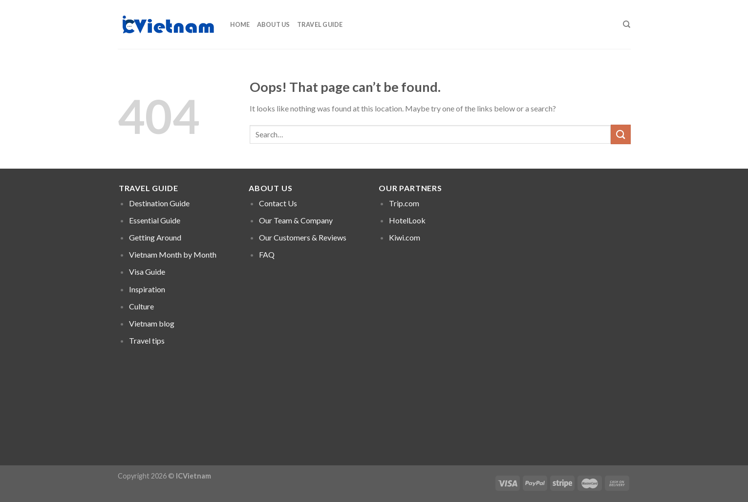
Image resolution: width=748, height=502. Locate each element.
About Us (273, 24)
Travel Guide (320, 24)
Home (240, 24)
